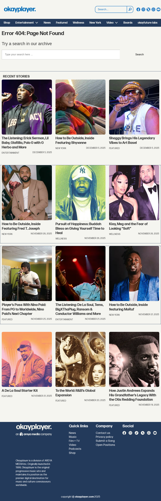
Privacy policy (104, 437)
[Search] (130, 9)
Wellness (78, 22)
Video (110, 22)
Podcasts (75, 449)
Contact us (103, 433)
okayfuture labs (147, 22)
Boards (127, 22)
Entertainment (24, 22)
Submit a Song (105, 441)
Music (73, 437)
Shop (7, 22)
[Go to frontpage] (20, 9)
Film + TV (74, 441)
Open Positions (105, 445)
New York (95, 22)
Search (139, 54)
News (47, 22)
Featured (61, 22)
